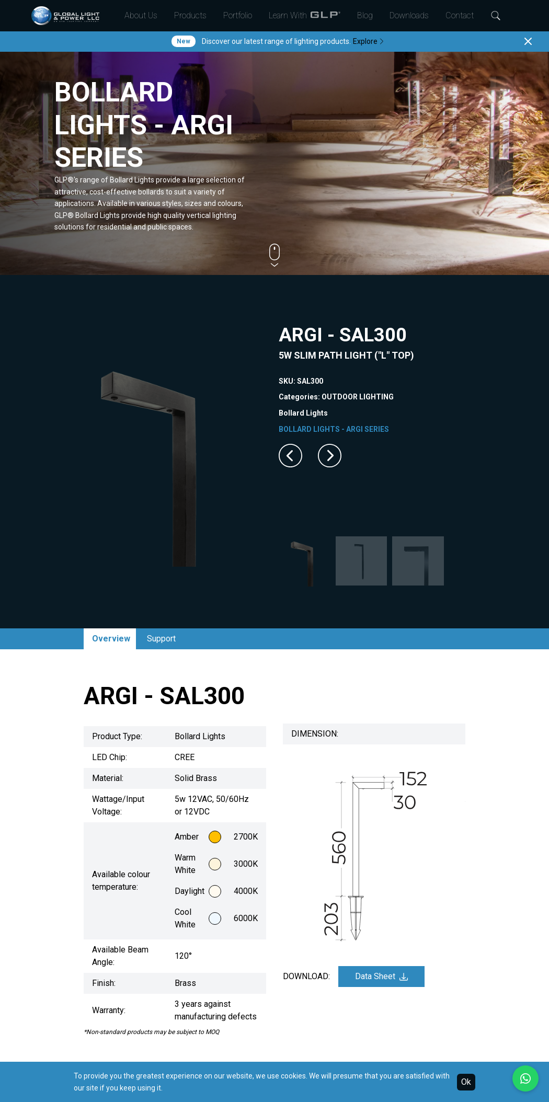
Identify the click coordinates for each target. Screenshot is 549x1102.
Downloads (409, 15)
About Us (140, 15)
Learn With (304, 15)
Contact (459, 15)
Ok (466, 1082)
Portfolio (237, 15)
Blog (365, 15)
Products (190, 15)
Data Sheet (381, 976)
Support (161, 639)
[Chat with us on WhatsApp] (525, 1078)
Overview (111, 639)
